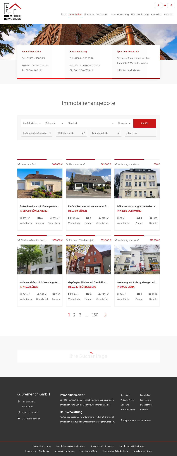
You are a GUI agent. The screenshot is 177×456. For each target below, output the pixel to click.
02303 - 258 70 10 (27, 412)
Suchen (144, 123)
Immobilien (75, 14)
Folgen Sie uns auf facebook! (137, 420)
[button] (32, 123)
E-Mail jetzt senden (28, 419)
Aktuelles (156, 14)
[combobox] (91, 123)
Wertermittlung (140, 14)
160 (95, 315)
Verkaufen (102, 14)
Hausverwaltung (119, 14)
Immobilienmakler (72, 395)
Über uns (89, 14)
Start (63, 14)
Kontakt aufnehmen (129, 70)
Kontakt (168, 14)
